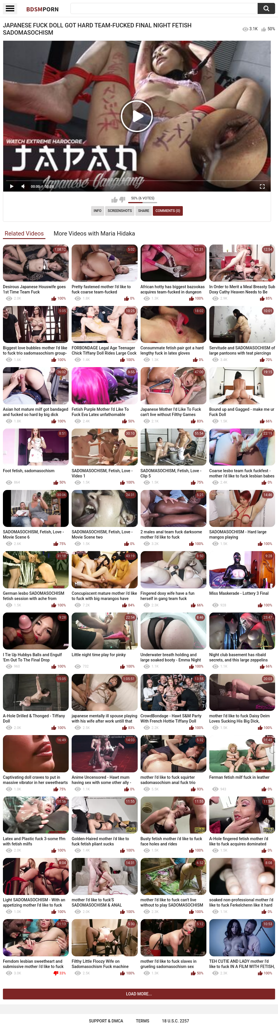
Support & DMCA (106, 1021)
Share (143, 211)
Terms (142, 1021)
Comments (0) (167, 211)
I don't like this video (122, 200)
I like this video (114, 200)
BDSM (42, 9)
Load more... (139, 994)
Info (98, 211)
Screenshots (120, 211)
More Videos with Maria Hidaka (94, 233)
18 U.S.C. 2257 (175, 1021)
